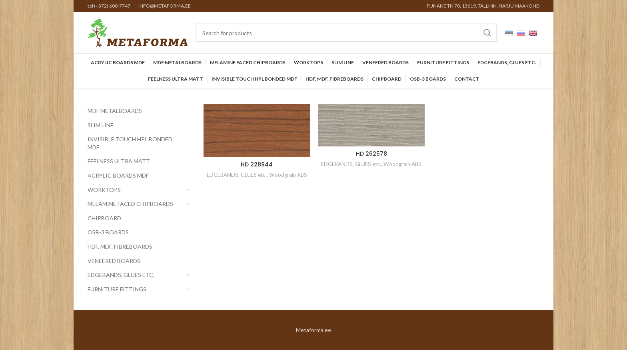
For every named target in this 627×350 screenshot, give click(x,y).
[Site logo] (138, 32)
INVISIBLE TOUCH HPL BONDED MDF (130, 143)
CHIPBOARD (104, 218)
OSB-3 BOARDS (108, 232)
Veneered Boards (114, 260)
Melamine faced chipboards (130, 203)
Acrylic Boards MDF (118, 175)
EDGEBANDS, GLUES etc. (121, 274)
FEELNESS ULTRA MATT (119, 161)
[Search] (346, 33)
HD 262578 (371, 154)
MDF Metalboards (115, 110)
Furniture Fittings (117, 289)
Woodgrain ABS (288, 175)
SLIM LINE (101, 125)
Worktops (104, 189)
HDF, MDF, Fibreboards (120, 246)
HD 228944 (257, 164)
